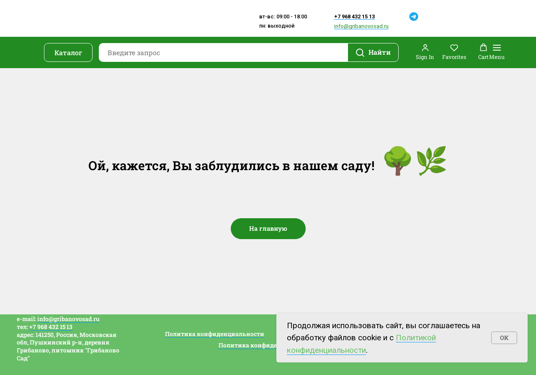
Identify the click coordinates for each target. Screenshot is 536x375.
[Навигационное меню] (497, 52)
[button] (425, 52)
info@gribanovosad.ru (361, 26)
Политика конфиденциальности (214, 334)
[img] (401, 16)
